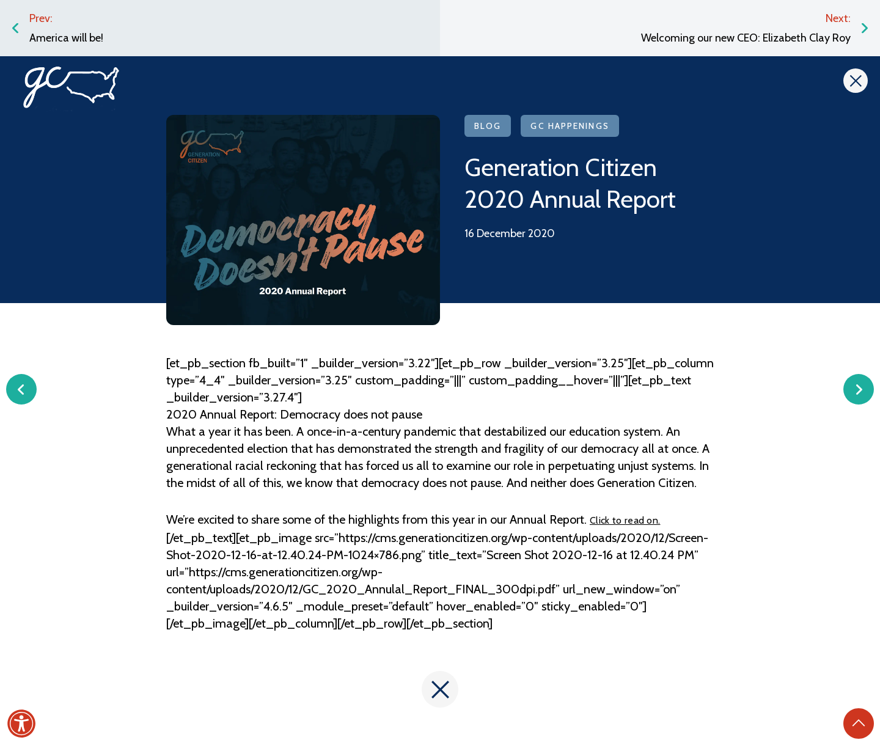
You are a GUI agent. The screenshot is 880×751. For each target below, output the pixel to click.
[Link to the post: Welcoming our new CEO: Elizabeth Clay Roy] (660, 28)
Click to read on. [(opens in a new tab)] (625, 520)
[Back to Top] (858, 723)
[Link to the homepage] (71, 84)
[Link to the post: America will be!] (220, 28)
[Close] (855, 80)
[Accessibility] (21, 723)
